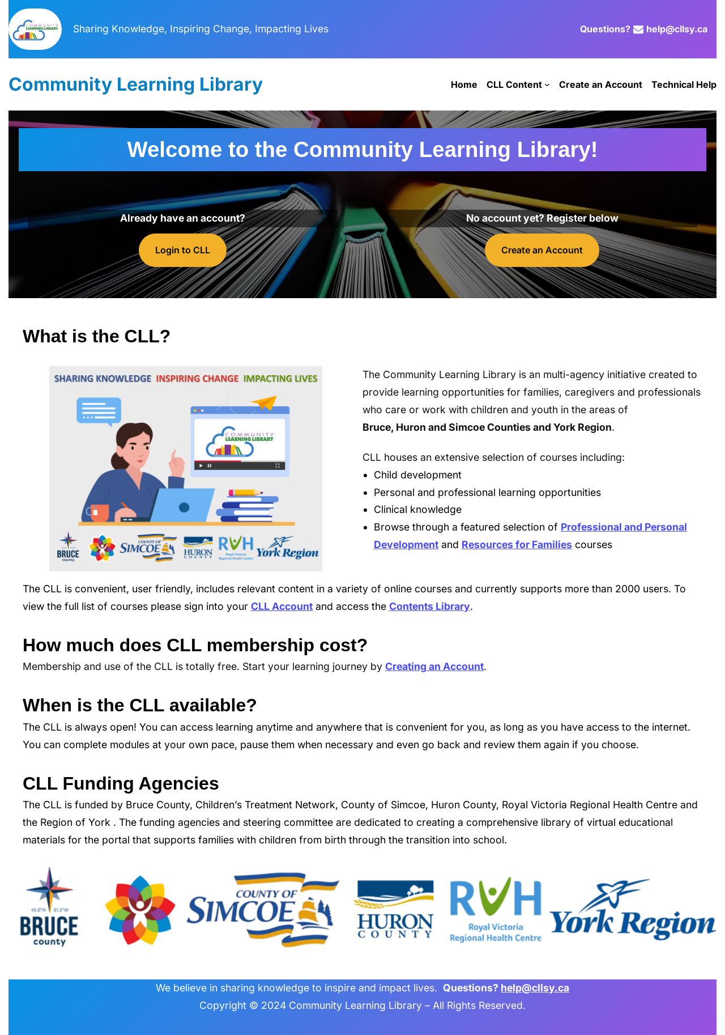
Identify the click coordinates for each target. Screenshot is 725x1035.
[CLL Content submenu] (547, 84)
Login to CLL (182, 250)
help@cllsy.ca (676, 29)
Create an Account (542, 250)
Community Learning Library (135, 84)
